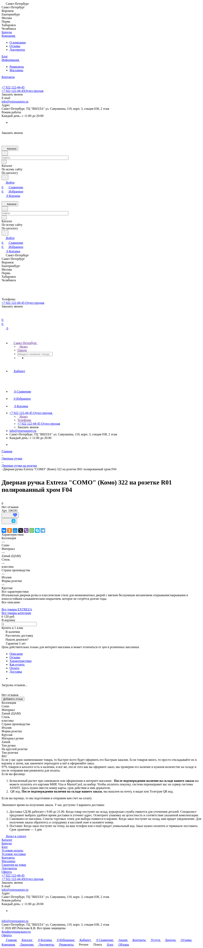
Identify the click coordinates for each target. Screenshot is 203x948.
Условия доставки (14, 854)
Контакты (8, 857)
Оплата (14, 668)
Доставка (16, 671)
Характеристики (21, 661)
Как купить (17, 664)
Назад (22, 346)
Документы (17, 49)
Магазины (16, 70)
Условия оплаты (12, 850)
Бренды (7, 843)
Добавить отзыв (13, 698)
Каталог (7, 839)
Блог (5, 847)
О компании (18, 42)
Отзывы (15, 46)
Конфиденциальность (16, 931)
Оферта (7, 872)
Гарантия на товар (14, 864)
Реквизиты (17, 66)
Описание (16, 653)
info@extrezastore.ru (15, 101)
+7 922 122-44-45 (13, 87)
